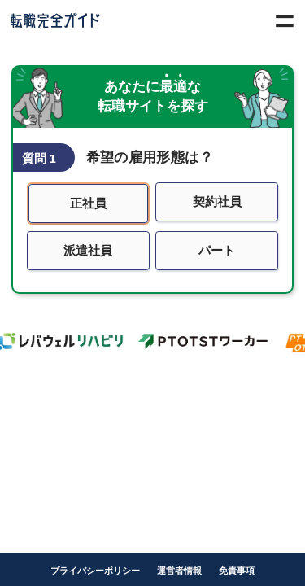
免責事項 (237, 570)
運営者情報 (179, 570)
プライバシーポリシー (95, 570)
